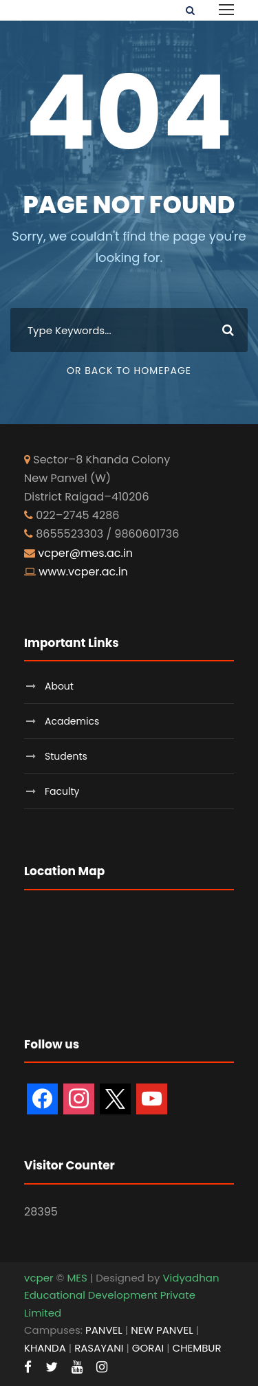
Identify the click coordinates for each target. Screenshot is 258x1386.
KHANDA (45, 1348)
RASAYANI (98, 1348)
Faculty (62, 791)
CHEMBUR (197, 1348)
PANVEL (103, 1330)
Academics (72, 721)
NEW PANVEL (162, 1330)
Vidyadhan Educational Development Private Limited (121, 1295)
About (59, 686)
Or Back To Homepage (129, 370)
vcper (39, 1277)
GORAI (148, 1348)
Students (66, 756)
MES (77, 1277)
